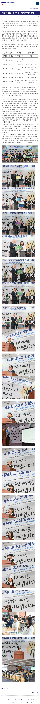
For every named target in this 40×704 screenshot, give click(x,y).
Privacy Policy (24, 699)
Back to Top (36, 693)
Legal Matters (8, 699)
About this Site (31, 699)
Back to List (5, 688)
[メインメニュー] (37, 3)
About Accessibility (16, 699)
